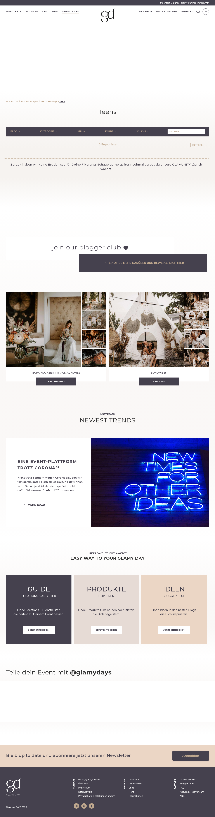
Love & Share (144, 11)
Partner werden (166, 11)
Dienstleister (14, 11)
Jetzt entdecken (38, 630)
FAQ (182, 788)
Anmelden (187, 11)
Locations (32, 11)
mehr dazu (31, 505)
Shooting (159, 381)
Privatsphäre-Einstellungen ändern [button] (96, 796)
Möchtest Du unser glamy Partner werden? (184, 3)
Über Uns (83, 783)
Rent (55, 11)
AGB (182, 796)
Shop (45, 11)
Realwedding (56, 381)
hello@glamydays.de (89, 779)
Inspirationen (70, 11)
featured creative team (192, 792)
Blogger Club (187, 783)
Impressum (84, 788)
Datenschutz (85, 792)
